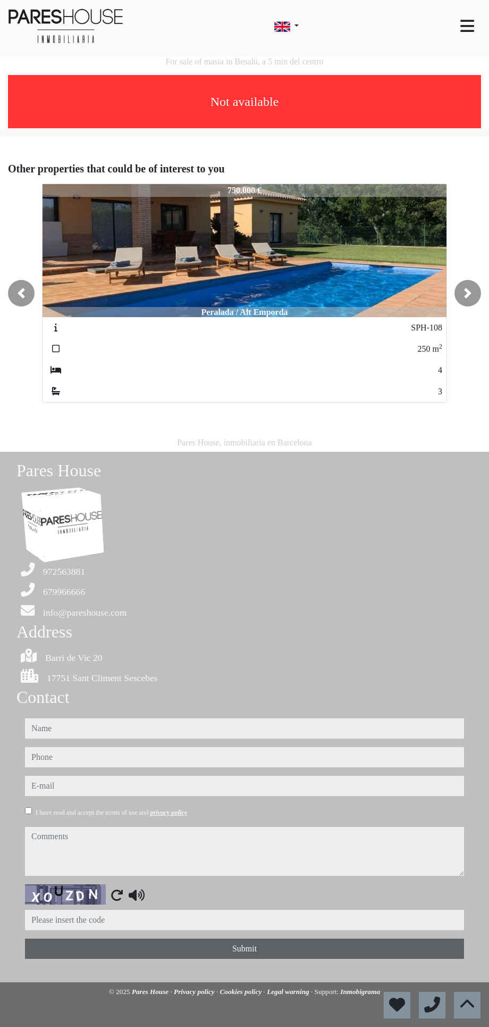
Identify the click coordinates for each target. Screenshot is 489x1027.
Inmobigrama (360, 992)
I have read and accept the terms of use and (111, 812)
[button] (21, 293)
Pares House (151, 992)
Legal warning (289, 992)
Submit (244, 948)
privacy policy (168, 812)
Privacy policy (195, 992)
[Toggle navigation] (467, 26)
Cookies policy (242, 992)
